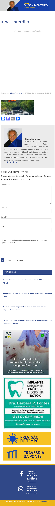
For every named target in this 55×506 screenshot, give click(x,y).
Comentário (6, 184)
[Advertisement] (27, 60)
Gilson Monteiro (16, 93)
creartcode (45, 501)
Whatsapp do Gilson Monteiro (32, 488)
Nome (4, 207)
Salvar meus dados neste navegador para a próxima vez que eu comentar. (24, 241)
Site (2, 226)
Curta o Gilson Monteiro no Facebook (32, 475)
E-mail (4, 217)
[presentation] (19, 252)
